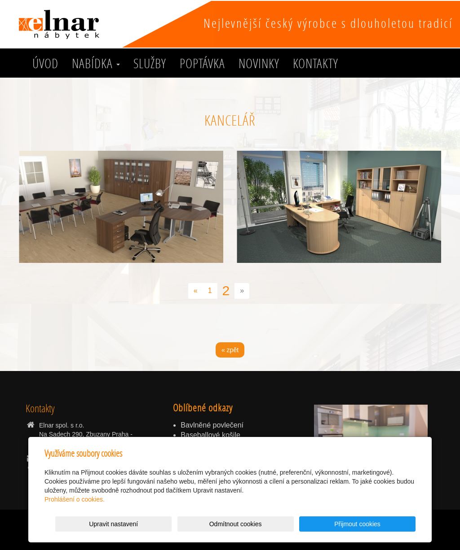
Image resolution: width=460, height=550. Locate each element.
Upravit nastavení (232, 524)
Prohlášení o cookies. (74, 499)
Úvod (45, 63)
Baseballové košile (210, 435)
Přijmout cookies (381, 524)
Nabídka (96, 63)
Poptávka (202, 63)
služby (149, 63)
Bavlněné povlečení (212, 425)
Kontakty (315, 63)
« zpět (230, 350)
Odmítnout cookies (307, 524)
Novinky (259, 63)
